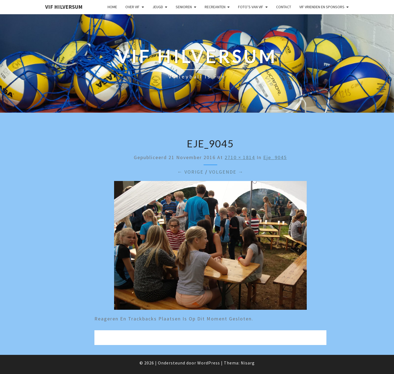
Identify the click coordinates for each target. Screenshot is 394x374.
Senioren (184, 6)
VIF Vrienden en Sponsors (321, 6)
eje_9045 (275, 157)
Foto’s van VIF (250, 6)
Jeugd (157, 6)
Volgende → (226, 172)
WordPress (208, 363)
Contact (283, 6)
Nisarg (248, 363)
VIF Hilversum (64, 6)
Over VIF (132, 6)
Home (112, 6)
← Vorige (190, 172)
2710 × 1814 (240, 157)
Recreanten (215, 6)
